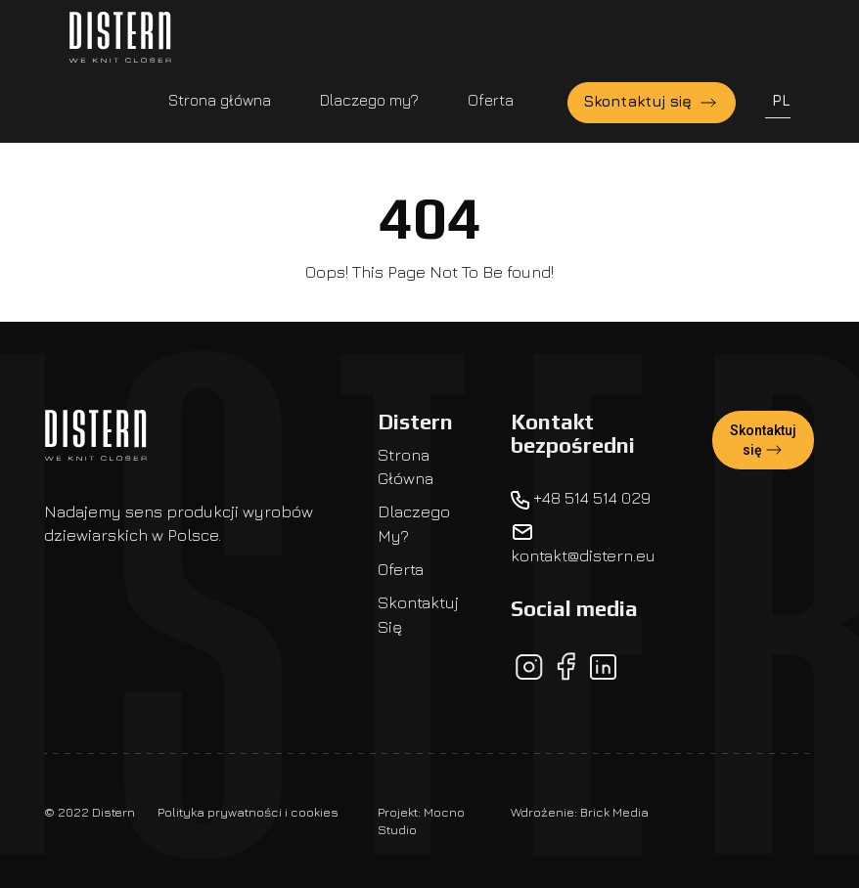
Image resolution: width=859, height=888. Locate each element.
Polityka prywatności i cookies (248, 812)
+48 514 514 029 (581, 498)
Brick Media (614, 812)
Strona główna (219, 100)
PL (781, 100)
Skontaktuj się (651, 102)
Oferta (491, 100)
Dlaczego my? (369, 100)
